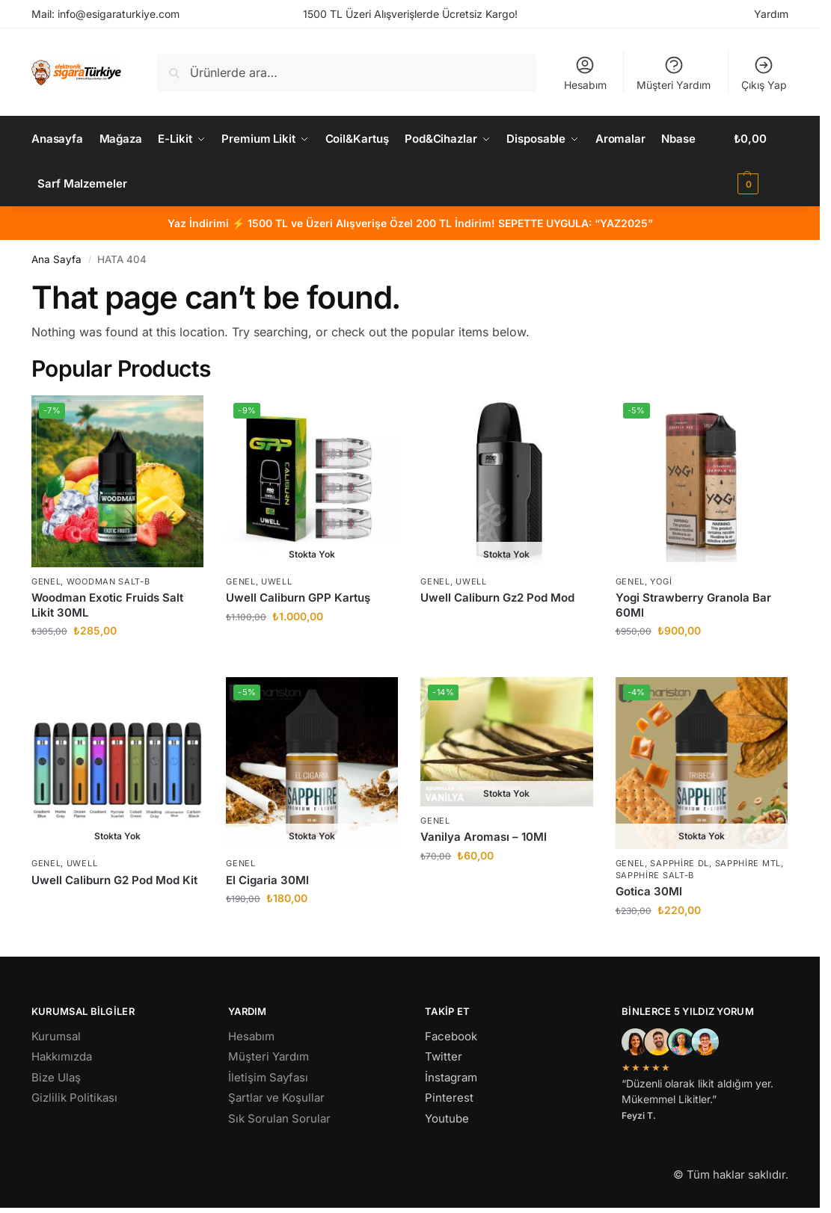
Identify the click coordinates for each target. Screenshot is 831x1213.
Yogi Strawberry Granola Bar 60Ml (693, 605)
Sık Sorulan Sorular (279, 1118)
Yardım (771, 13)
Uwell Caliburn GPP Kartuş (298, 597)
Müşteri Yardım (674, 73)
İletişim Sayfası (268, 1077)
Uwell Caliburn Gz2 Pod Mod (497, 597)
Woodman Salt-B (108, 581)
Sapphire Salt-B (655, 875)
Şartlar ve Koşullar (276, 1097)
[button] (761, 161)
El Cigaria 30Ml (267, 880)
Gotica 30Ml (649, 891)
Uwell (276, 581)
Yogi (661, 581)
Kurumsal (56, 1036)
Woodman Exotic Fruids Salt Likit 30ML (107, 605)
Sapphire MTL (748, 863)
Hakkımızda (61, 1056)
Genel (46, 581)
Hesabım (585, 73)
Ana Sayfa (56, 259)
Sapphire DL (679, 863)
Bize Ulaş (56, 1077)
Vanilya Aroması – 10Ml (483, 837)
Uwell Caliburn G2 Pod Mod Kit (114, 880)
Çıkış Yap (764, 73)
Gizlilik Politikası (74, 1097)
